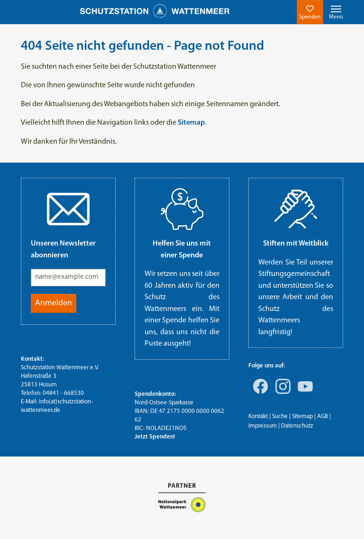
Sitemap (302, 416)
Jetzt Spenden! (155, 437)
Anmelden (53, 303)
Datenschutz (297, 426)
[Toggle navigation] (336, 12)
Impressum (262, 426)
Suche (280, 416)
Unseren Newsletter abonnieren (63, 249)
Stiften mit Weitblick (295, 243)
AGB (322, 416)
